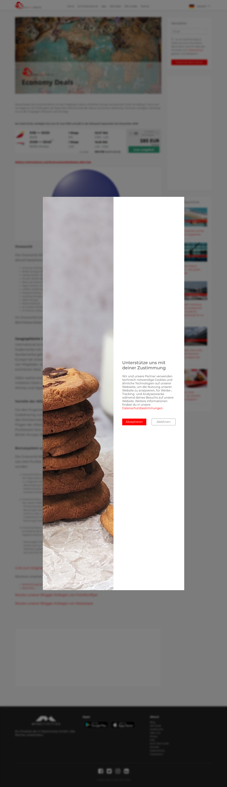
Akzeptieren (134, 422)
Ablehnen (163, 422)
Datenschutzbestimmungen (142, 408)
